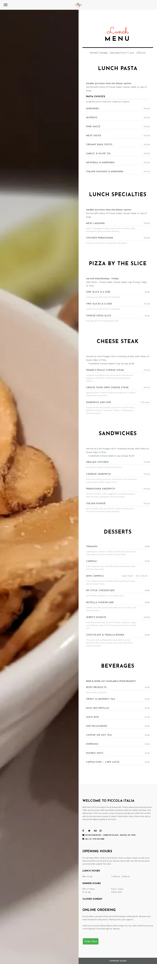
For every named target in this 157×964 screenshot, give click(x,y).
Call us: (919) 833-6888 (93, 839)
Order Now (90, 941)
